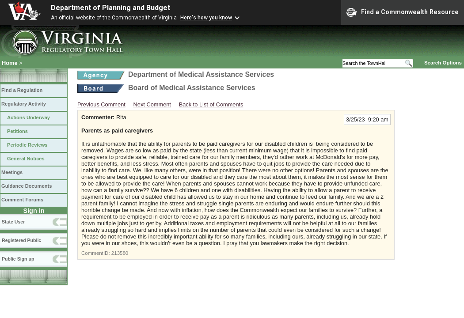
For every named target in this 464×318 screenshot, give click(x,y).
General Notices (26, 158)
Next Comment (152, 104)
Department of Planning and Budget (110, 8)
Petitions (17, 131)
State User (13, 221)
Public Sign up (18, 258)
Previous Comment (101, 104)
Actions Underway (28, 117)
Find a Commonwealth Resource (402, 12)
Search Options (443, 62)
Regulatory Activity (23, 103)
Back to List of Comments (211, 104)
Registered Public (21, 240)
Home (10, 63)
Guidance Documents (26, 186)
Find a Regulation (21, 90)
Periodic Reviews (27, 145)
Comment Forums (22, 199)
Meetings (12, 172)
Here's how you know (206, 18)
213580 (119, 253)
